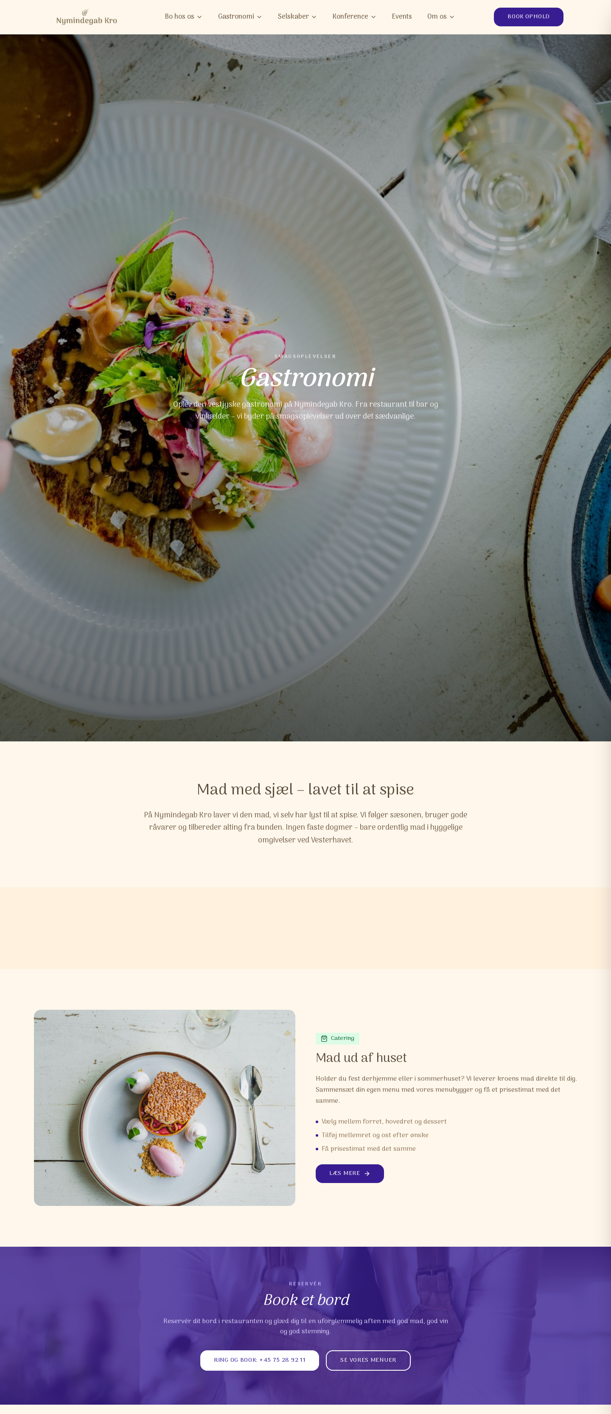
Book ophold (528, 17)
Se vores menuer (368, 1360)
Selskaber (297, 17)
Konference (355, 17)
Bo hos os (184, 17)
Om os (441, 17)
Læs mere (349, 1173)
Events (402, 17)
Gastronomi (240, 17)
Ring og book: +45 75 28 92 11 (260, 1360)
